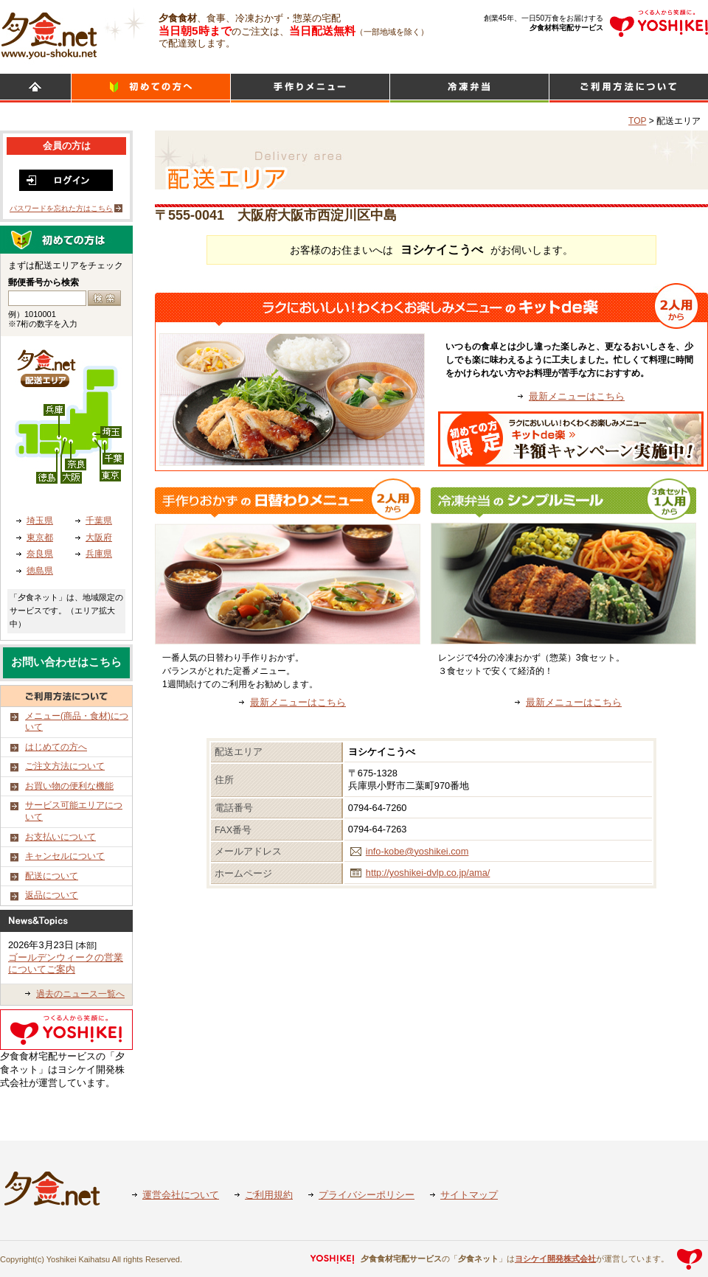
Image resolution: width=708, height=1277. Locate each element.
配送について (51, 876)
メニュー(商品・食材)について (76, 722)
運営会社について (180, 1194)
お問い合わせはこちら (66, 662)
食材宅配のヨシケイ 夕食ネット (49, 33)
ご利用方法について (628, 88)
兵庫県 (99, 554)
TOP (637, 121)
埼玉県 (40, 520)
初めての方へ (151, 88)
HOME (35, 88)
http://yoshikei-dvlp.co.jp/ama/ (428, 872)
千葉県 (99, 520)
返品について (51, 895)
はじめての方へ (56, 747)
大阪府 (99, 537)
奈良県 (40, 554)
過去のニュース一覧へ (80, 994)
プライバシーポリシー (366, 1194)
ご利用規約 (269, 1194)
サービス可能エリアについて (73, 811)
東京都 (40, 537)
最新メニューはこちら (577, 396)
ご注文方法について (65, 766)
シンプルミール (469, 88)
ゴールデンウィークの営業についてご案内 (65, 963)
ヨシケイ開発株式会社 (555, 1258)
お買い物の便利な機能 (69, 786)
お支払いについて (60, 837)
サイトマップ (469, 1194)
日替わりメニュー (310, 88)
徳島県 (40, 571)
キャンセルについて (65, 856)
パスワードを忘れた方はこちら (61, 208)
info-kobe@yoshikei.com (417, 851)
